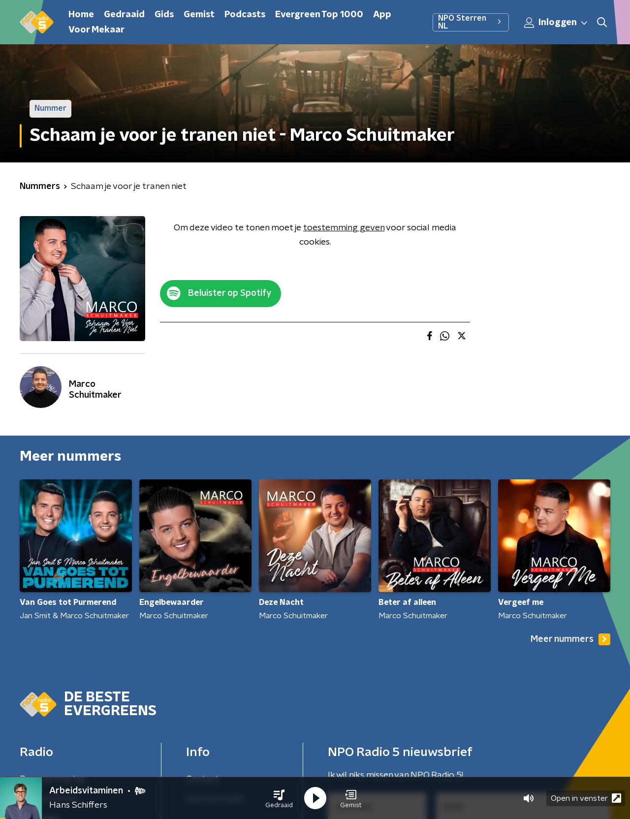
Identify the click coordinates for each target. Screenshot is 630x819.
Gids (164, 14)
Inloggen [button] (556, 22)
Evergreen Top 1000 (319, 14)
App (382, 14)
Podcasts (244, 14)
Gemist (199, 14)
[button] (279, 798)
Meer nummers (570, 639)
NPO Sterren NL (471, 22)
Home (81, 14)
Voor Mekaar (96, 30)
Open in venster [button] (586, 798)
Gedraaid (124, 14)
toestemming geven (343, 227)
